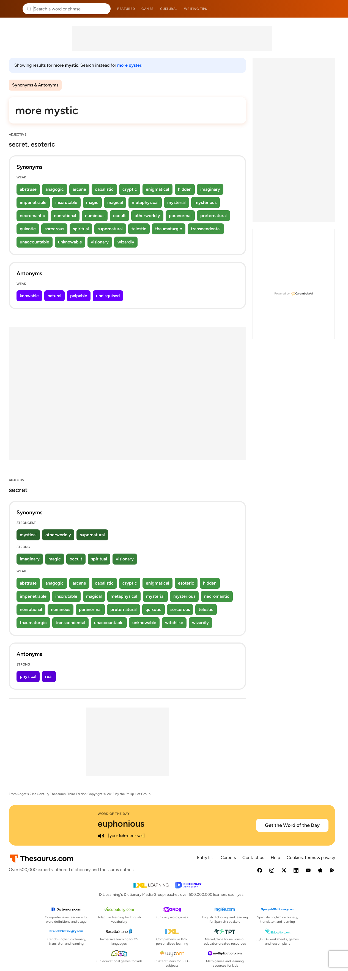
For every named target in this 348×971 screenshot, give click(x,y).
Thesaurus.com (12, 9)
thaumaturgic (168, 228)
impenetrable (33, 202)
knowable (29, 295)
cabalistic (104, 189)
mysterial (176, 202)
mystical (28, 534)
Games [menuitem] (147, 9)
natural (54, 295)
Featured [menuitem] (126, 9)
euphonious (121, 823)
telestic (138, 228)
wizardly (125, 242)
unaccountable (34, 242)
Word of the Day (114, 814)
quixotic (28, 228)
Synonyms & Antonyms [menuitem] (35, 85)
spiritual (81, 228)
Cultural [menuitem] (168, 9)
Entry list (205, 857)
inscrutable (66, 202)
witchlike (174, 622)
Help (275, 857)
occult (119, 215)
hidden (184, 189)
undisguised (108, 295)
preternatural (213, 215)
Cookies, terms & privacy (311, 857)
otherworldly (147, 215)
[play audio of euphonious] (101, 835)
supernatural (110, 228)
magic (92, 202)
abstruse (28, 189)
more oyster (129, 65)
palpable (78, 295)
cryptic (129, 189)
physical (28, 676)
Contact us (253, 857)
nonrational (65, 215)
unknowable (70, 242)
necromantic (32, 215)
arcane (79, 189)
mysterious (205, 202)
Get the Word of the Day (292, 825)
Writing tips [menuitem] (195, 9)
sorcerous (54, 228)
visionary (100, 242)
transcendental (206, 228)
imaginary (210, 189)
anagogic (54, 189)
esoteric (186, 583)
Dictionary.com (336, 8)
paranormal (180, 215)
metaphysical (145, 202)
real (49, 676)
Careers (228, 857)
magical (115, 202)
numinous (94, 215)
